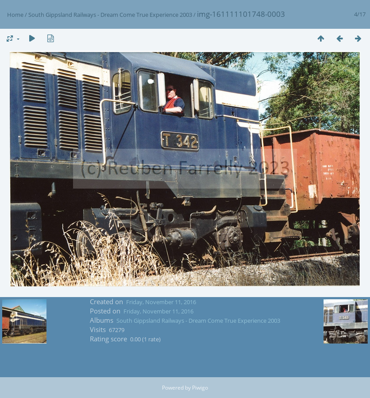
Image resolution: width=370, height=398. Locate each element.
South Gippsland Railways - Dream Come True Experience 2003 (110, 15)
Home (15, 15)
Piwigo (200, 387)
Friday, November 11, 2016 (161, 302)
